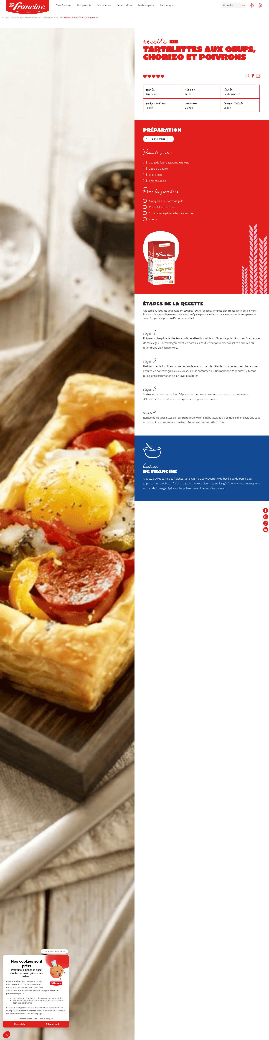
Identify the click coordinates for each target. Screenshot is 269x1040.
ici (213, 338)
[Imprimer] (247, 76)
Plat (174, 42)
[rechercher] (233, 5)
